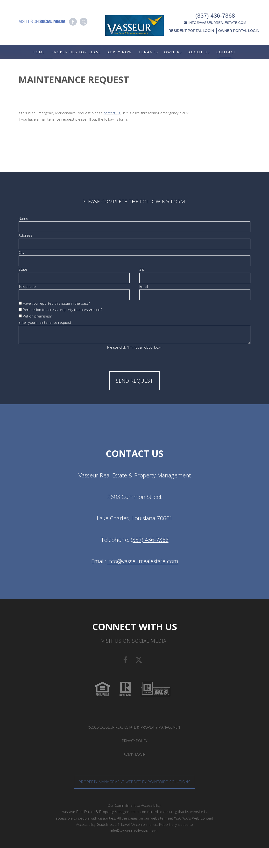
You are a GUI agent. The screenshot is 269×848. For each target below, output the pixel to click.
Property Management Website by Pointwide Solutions (135, 781)
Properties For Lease (76, 51)
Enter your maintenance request (45, 322)
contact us (112, 112)
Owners (173, 51)
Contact (226, 51)
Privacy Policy (134, 740)
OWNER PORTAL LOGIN (240, 28)
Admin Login (135, 754)
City (21, 252)
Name (23, 218)
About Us (199, 51)
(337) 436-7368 (216, 13)
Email (143, 286)
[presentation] (134, 360)
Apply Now (119, 51)
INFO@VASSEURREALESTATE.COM (216, 20)
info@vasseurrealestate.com (142, 561)
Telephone (27, 286)
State (23, 269)
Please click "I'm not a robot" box (134, 347)
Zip (141, 269)
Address (26, 235)
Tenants (148, 51)
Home (39, 51)
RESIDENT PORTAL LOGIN (192, 28)
